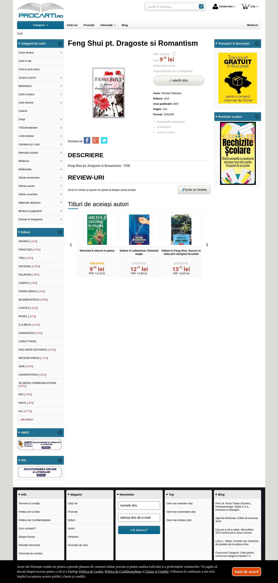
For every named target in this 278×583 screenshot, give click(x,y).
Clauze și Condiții (157, 571)
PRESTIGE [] (29, 249)
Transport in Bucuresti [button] (234, 43)
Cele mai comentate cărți (180, 511)
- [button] (59, 43)
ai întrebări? (164, 127)
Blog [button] (221, 494)
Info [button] (24, 494)
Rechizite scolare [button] (230, 116)
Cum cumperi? (27, 528)
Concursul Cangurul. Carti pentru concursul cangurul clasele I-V (234, 554)
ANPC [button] (25, 432)
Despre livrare (27, 536)
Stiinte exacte (26, 185)
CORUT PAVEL (28, 341)
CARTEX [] (28, 307)
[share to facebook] (87, 140)
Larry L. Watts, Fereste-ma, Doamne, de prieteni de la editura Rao (237, 542)
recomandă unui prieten (171, 121)
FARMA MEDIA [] (32, 291)
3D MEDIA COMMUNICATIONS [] (37, 384)
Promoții (72, 511)
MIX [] (25, 394)
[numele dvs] (139, 505)
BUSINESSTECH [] (33, 299)
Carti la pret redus (29, 69)
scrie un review (166, 132)
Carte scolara (26, 94)
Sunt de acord (246, 571)
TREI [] (26, 257)
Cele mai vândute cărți (179, 503)
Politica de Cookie (29, 511)
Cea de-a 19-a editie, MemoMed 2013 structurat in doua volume (234, 531)
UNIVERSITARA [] (32, 374)
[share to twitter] (104, 140)
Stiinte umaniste (28, 194)
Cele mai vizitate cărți (178, 520)
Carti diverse (26, 102)
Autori (71, 528)
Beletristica (25, 85)
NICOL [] (26, 402)
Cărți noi (72, 503)
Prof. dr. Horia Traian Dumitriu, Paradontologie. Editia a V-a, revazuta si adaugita (233, 506)
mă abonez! (139, 530)
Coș (248, 6)
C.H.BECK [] (29, 324)
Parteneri (73, 536)
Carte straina (26, 52)
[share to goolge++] (95, 140)
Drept (22, 119)
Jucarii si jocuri (27, 77)
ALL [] (25, 411)
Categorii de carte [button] (33, 43)
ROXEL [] (27, 316)
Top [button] (171, 494)
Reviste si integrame (31, 219)
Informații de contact (30, 553)
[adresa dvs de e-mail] (139, 518)
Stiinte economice (29, 177)
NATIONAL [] (29, 266)
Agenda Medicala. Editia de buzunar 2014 (236, 520)
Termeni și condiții (29, 503)
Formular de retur (78, 545)
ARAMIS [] (28, 241)
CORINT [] (28, 282)
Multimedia (25, 169)
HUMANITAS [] (30, 333)
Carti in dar (25, 60)
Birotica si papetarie (30, 210)
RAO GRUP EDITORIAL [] (37, 349)
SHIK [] (26, 366)
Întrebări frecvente (29, 545)
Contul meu (223, 6)
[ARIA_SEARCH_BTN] (201, 6)
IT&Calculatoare (28, 127)
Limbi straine (26, 135)
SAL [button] (24, 460)
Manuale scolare (28, 152)
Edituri (71, 520)
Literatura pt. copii (29, 144)
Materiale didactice (29, 202)
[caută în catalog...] (170, 6)
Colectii (23, 110)
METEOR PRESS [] (33, 358)
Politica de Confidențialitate (34, 520)
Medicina (24, 160)
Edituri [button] (25, 232)
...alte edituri (26, 419)
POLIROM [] (29, 274)
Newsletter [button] (127, 494)
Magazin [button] (76, 494)
